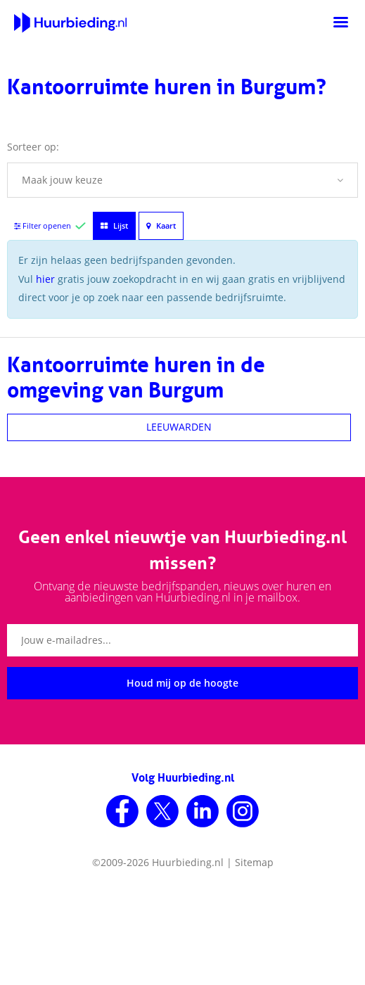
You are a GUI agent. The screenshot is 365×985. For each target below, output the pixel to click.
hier (45, 279)
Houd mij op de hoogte (182, 683)
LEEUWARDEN (179, 426)
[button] (182, 180)
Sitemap (254, 862)
